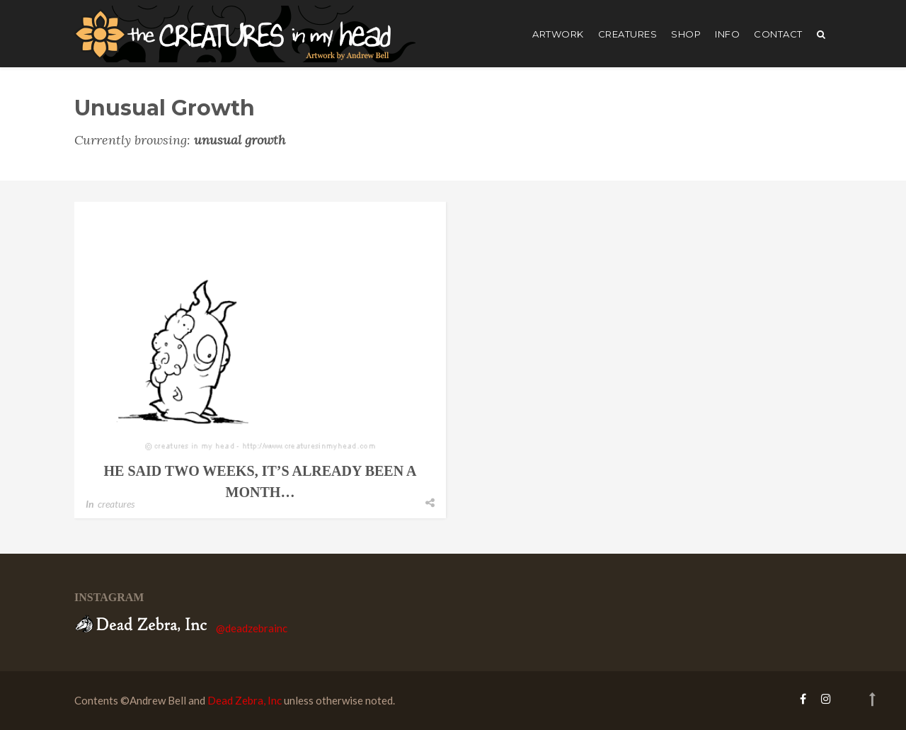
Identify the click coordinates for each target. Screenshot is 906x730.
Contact (778, 34)
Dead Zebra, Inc (244, 700)
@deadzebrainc (251, 628)
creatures (628, 34)
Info (727, 34)
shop (686, 34)
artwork (558, 34)
